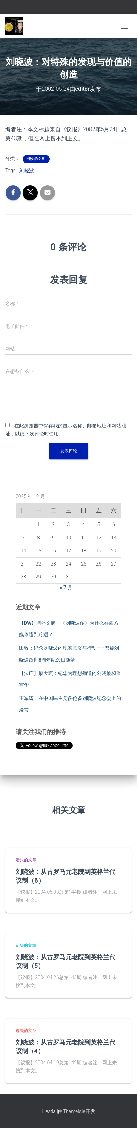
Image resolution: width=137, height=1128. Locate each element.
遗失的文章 (36, 159)
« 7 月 (66, 587)
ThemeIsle (74, 1111)
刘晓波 (26, 170)
